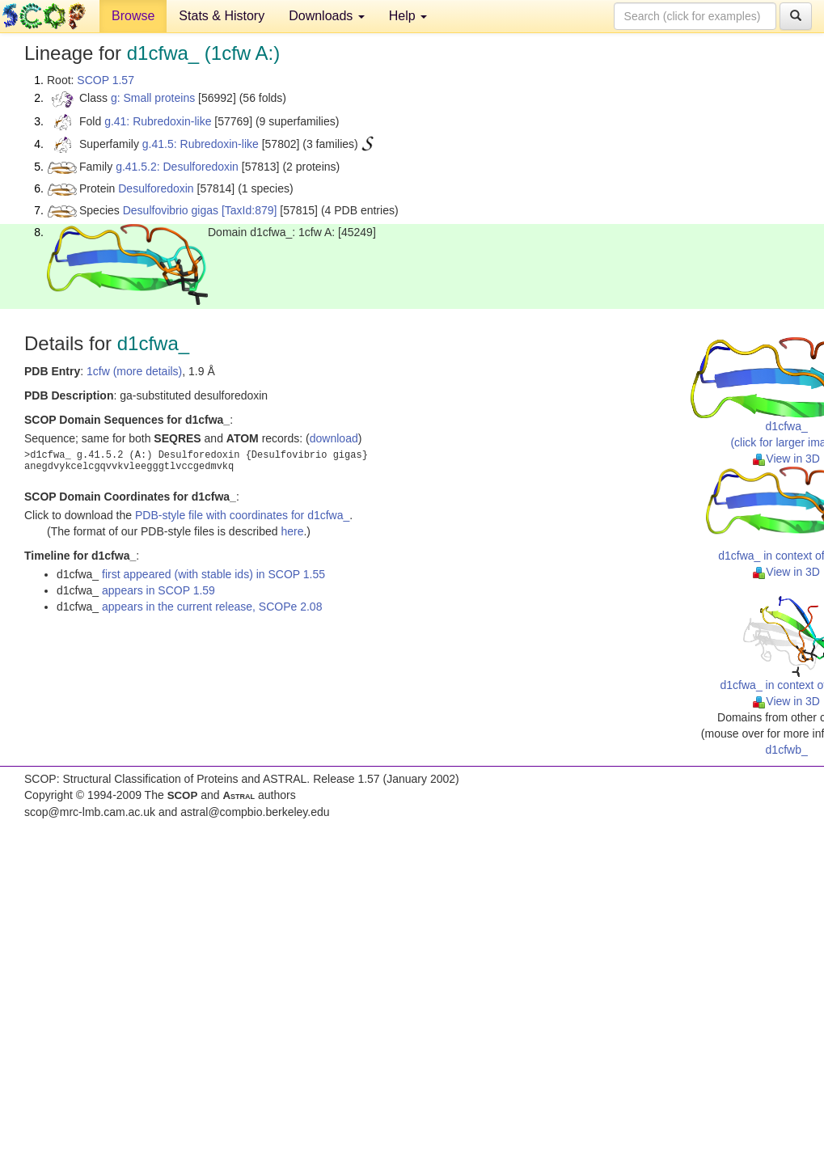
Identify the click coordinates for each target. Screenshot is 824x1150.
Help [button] (408, 16)
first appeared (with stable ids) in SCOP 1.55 (213, 574)
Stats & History (221, 16)
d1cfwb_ (787, 749)
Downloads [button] (327, 16)
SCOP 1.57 (105, 80)
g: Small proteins (153, 97)
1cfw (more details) (134, 371)
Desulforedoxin (155, 188)
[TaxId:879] (249, 210)
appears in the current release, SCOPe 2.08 (212, 606)
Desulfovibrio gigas (170, 210)
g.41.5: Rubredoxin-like (200, 143)
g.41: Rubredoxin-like (157, 121)
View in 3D (786, 458)
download (334, 438)
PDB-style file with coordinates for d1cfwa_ (242, 515)
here (292, 531)
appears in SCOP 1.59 (158, 590)
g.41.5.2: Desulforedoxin (177, 166)
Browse (133, 16)
